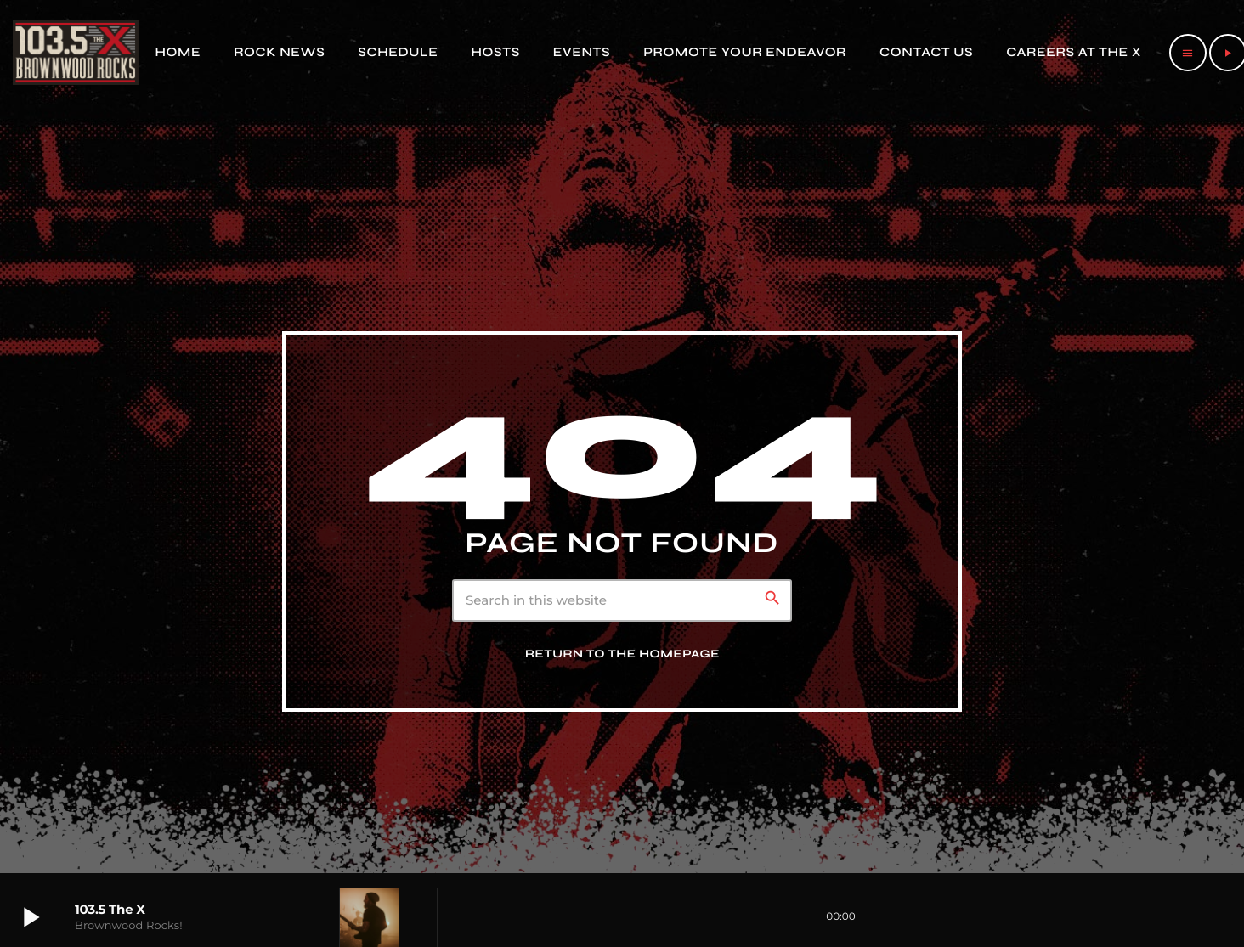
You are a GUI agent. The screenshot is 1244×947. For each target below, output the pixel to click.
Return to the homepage (622, 654)
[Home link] (76, 52)
